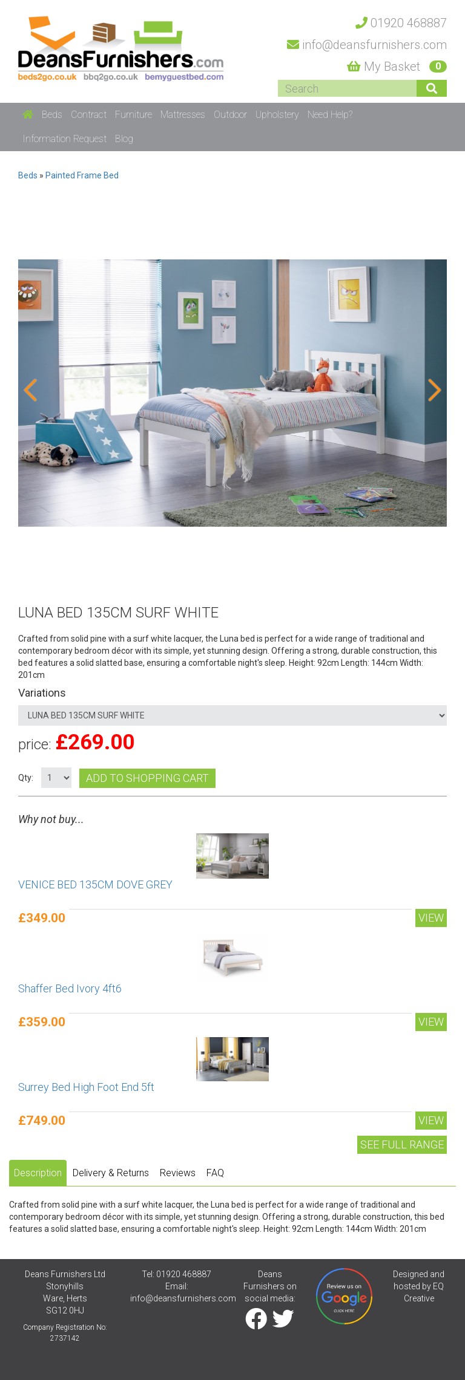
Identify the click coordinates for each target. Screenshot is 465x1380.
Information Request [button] (64, 139)
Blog (124, 139)
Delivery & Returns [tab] (111, 1173)
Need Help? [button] (330, 114)
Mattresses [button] (182, 114)
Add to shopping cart (147, 778)
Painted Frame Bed (82, 175)
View (431, 917)
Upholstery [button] (277, 114)
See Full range (402, 1144)
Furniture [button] (133, 114)
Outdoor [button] (230, 114)
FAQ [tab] (215, 1173)
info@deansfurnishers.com (183, 1298)
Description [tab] (38, 1173)
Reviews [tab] (178, 1173)
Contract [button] (89, 114)
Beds (28, 175)
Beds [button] (52, 114)
